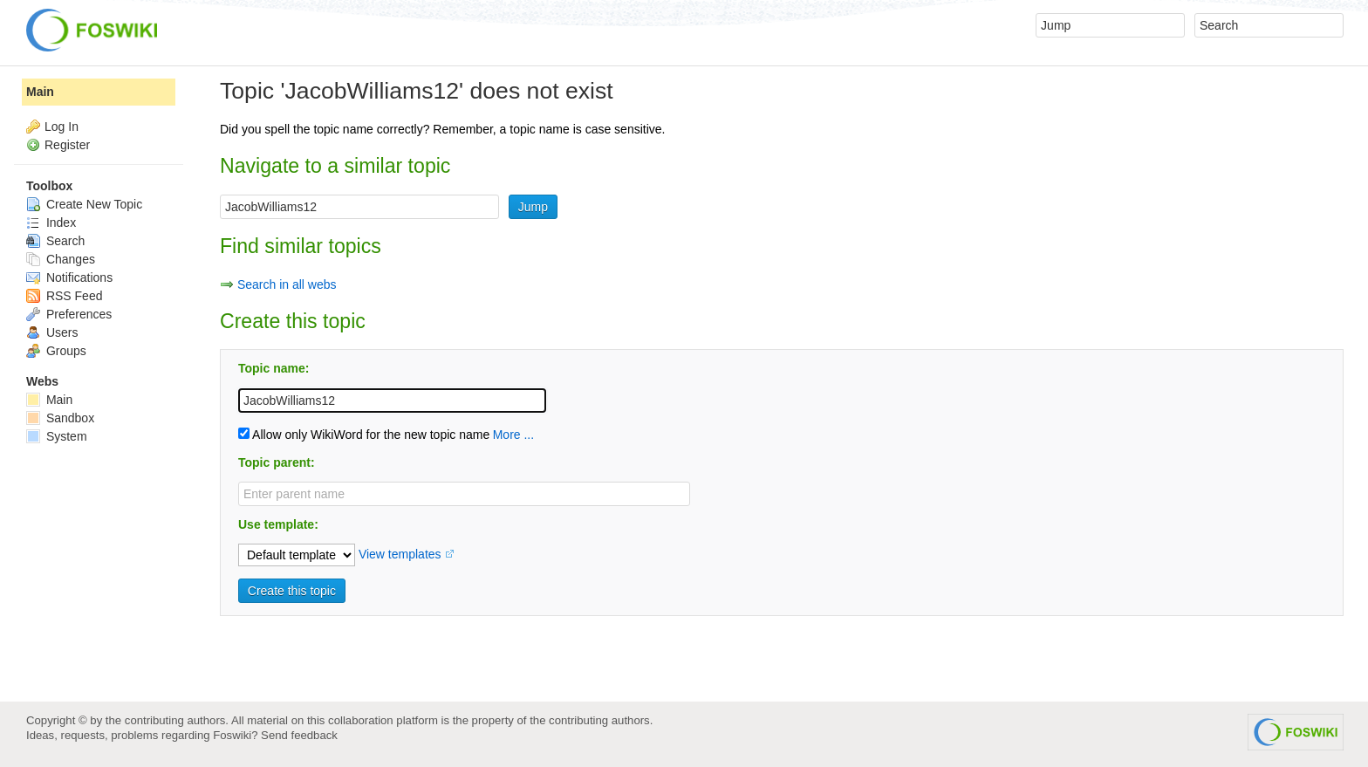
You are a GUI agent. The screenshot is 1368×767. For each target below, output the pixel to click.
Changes (60, 259)
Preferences (69, 314)
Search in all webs (287, 284)
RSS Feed (64, 296)
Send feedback (299, 735)
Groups (56, 351)
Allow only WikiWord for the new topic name (363, 435)
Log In (61, 127)
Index (51, 222)
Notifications (69, 277)
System (56, 436)
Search (55, 241)
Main (40, 92)
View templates (400, 554)
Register (67, 145)
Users (52, 332)
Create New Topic (84, 204)
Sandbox (60, 418)
